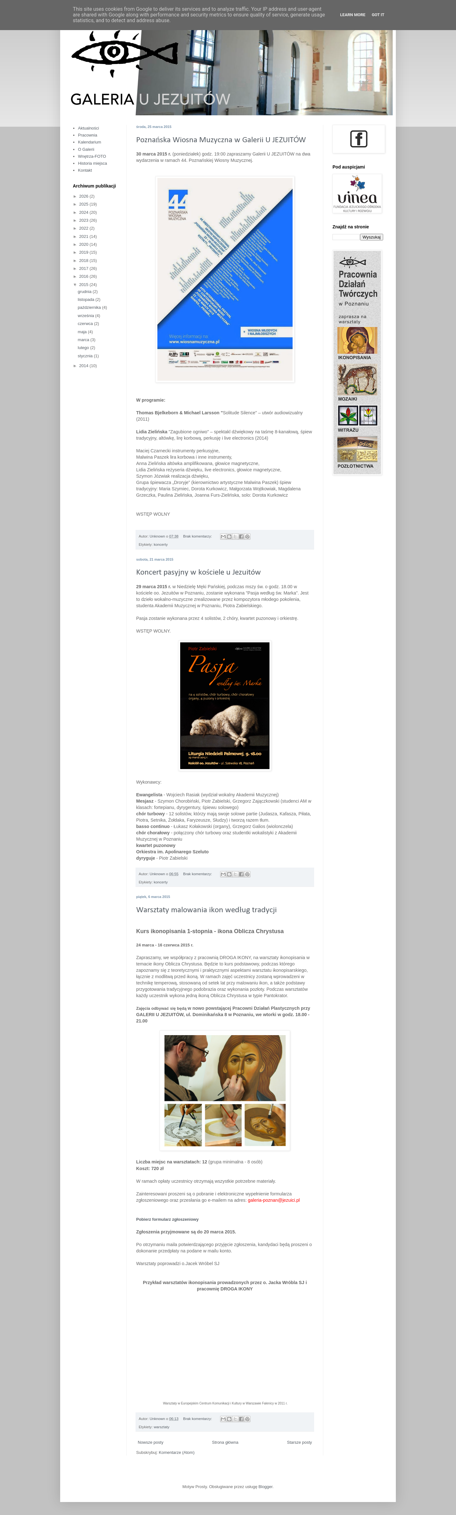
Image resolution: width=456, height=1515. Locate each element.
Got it (378, 14)
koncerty (161, 544)
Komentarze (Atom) (177, 1452)
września (86, 315)
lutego (84, 347)
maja (83, 331)
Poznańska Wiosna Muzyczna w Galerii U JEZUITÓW (221, 140)
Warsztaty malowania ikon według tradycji (206, 910)
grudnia (85, 291)
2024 (84, 212)
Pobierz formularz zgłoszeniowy (167, 1219)
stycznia (86, 355)
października (90, 307)
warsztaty (161, 1427)
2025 (84, 204)
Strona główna (225, 1442)
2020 (84, 244)
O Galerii (86, 149)
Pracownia (87, 135)
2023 (84, 220)
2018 (84, 260)
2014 (84, 365)
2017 (84, 268)
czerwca (86, 323)
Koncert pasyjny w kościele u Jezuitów (198, 572)
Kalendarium (89, 142)
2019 (84, 252)
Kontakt (85, 170)
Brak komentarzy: (198, 536)
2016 (84, 276)
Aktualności (88, 128)
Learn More (352, 14)
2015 (84, 284)
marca (84, 339)
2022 (84, 228)
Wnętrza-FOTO (92, 156)
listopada (87, 299)
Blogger (265, 1486)
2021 (84, 236)
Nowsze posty (150, 1442)
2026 (84, 196)
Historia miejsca (92, 163)
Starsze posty (299, 1442)
